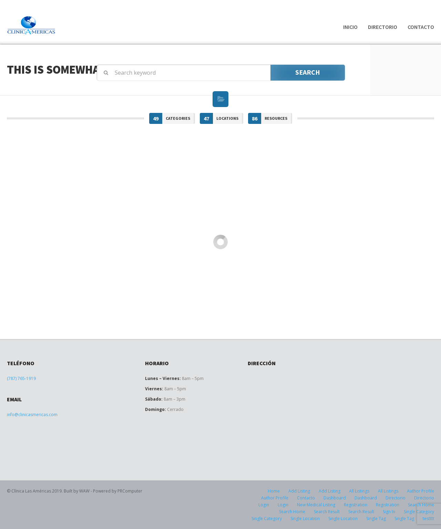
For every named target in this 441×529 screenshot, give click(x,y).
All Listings (359, 491)
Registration (355, 505)
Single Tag (376, 518)
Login (263, 505)
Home (274, 491)
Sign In (389, 512)
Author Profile (420, 491)
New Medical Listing (316, 505)
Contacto (421, 26)
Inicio (350, 26)
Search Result (327, 512)
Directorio (382, 26)
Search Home (292, 512)
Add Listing (299, 491)
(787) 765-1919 (21, 378)
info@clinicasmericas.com (32, 414)
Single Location (305, 518)
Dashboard (335, 498)
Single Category (267, 518)
